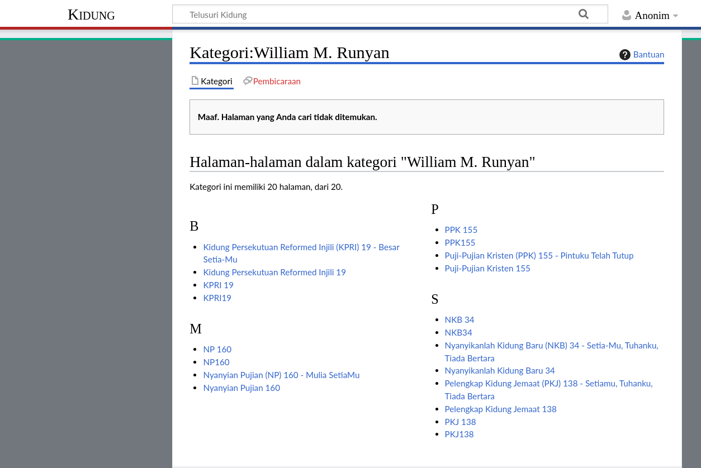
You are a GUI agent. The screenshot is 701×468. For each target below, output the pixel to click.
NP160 (216, 362)
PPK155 (460, 242)
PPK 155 (461, 230)
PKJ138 (459, 434)
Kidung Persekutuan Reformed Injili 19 (274, 272)
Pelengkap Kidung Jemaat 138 (501, 409)
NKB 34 (460, 319)
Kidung (91, 14)
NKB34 (458, 332)
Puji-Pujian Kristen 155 (488, 268)
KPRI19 (217, 298)
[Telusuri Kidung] (390, 14)
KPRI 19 (218, 285)
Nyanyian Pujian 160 (241, 388)
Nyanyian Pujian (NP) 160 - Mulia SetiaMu (281, 375)
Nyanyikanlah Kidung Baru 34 (500, 370)
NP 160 (217, 349)
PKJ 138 (460, 422)
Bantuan (641, 54)
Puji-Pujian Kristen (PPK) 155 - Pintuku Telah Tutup (539, 255)
